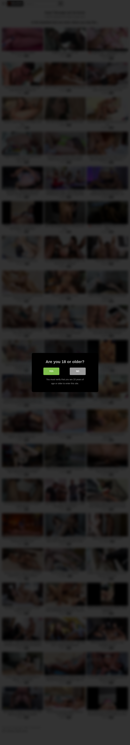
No (77, 371)
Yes (51, 371)
